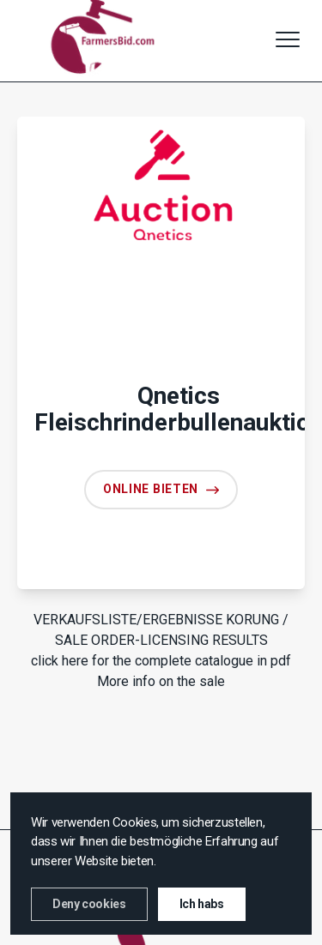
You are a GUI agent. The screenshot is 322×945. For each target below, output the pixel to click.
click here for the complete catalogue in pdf (161, 661)
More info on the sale (161, 681)
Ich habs (201, 904)
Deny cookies (89, 904)
